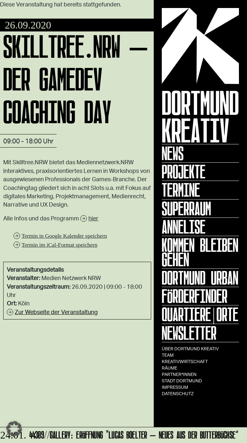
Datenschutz (178, 393)
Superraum (186, 208)
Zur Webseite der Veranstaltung (56, 311)
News (173, 153)
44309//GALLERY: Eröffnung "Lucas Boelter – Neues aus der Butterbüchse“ (120, 434)
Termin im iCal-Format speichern (59, 245)
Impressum (175, 387)
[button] (14, 429)
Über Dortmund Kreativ (190, 348)
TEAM (168, 355)
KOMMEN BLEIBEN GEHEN (200, 252)
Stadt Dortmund (182, 380)
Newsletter (189, 333)
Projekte (184, 172)
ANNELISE (184, 227)
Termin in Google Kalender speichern (64, 236)
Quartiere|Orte (200, 314)
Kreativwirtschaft (185, 361)
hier (93, 218)
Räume (169, 368)
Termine (181, 190)
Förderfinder (194, 296)
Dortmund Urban (200, 278)
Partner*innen (179, 374)
